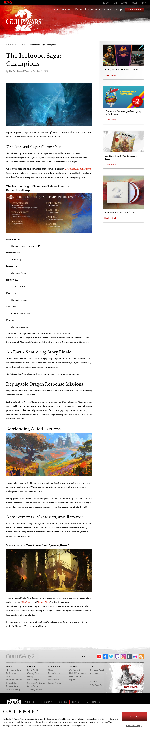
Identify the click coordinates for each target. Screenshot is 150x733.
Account (135, 2)
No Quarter (27, 602)
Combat (9, 676)
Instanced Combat (14, 679)
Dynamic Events (12, 683)
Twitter (111, 656)
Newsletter (52, 676)
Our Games (46, 702)
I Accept (134, 716)
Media (78, 9)
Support (124, 2)
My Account (74, 670)
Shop (119, 9)
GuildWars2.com (24, 22)
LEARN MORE (110, 75)
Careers (62, 702)
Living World (32, 670)
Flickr (135, 656)
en (143, 2)
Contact (76, 702)
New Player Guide (76, 676)
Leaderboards (53, 679)
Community (92, 9)
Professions (11, 673)
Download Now (134, 9)
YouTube (99, 656)
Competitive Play (13, 689)
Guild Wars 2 (11, 45)
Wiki (115, 2)
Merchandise (95, 673)
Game (55, 9)
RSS (141, 656)
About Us (30, 702)
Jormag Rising (44, 602)
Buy (97, 670)
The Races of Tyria (13, 670)
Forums (106, 2)
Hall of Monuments (77, 673)
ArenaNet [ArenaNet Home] (15, 702)
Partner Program (55, 683)
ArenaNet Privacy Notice (33, 725)
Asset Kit (96, 685)
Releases (67, 9)
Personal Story (12, 686)
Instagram (123, 656)
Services (108, 9)
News (22, 45)
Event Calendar (54, 673)
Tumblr (129, 656)
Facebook (105, 656)
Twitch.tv (117, 656)
